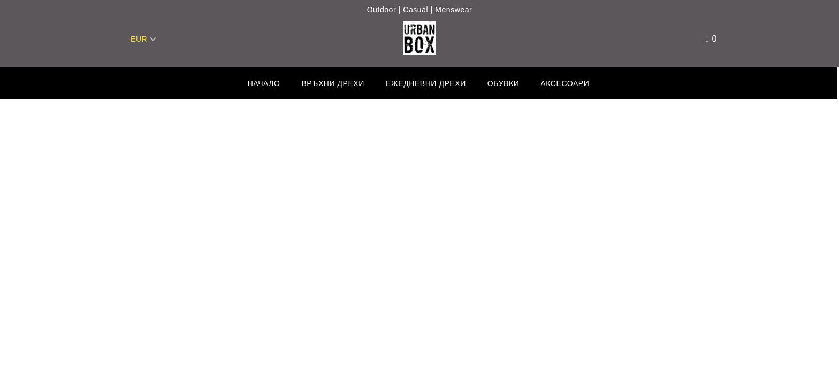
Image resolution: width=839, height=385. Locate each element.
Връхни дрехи (332, 83)
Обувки (503, 83)
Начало (264, 83)
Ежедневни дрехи (426, 83)
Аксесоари (564, 83)
